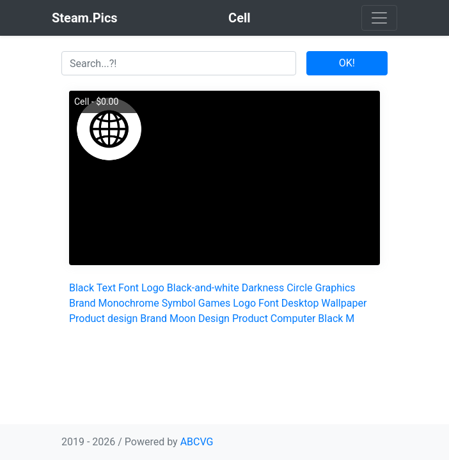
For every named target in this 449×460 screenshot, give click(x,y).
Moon (182, 318)
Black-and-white (203, 288)
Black (81, 288)
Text (106, 288)
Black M (336, 318)
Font (128, 288)
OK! (347, 63)
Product (250, 318)
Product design (103, 318)
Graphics (335, 288)
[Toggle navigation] (379, 18)
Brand (82, 303)
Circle (299, 288)
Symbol (179, 303)
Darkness (263, 288)
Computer (293, 318)
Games (214, 303)
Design (214, 318)
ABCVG (197, 442)
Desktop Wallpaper (324, 303)
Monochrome (128, 303)
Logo (152, 288)
